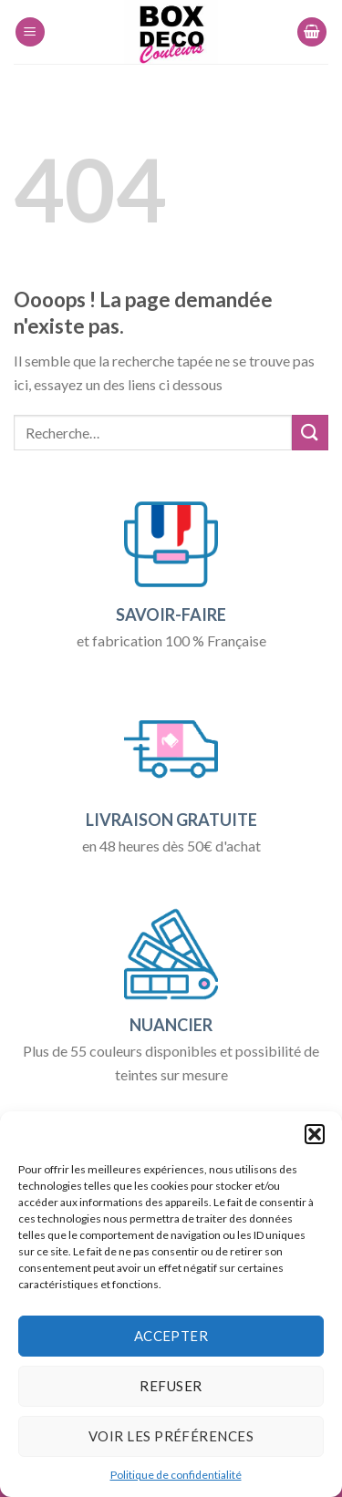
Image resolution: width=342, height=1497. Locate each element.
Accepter (171, 1335)
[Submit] (310, 432)
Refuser (171, 1386)
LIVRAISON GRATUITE (171, 820)
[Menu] (30, 32)
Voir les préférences (171, 1436)
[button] (315, 1134)
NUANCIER (171, 1025)
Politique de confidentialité (176, 1475)
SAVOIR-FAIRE (171, 614)
